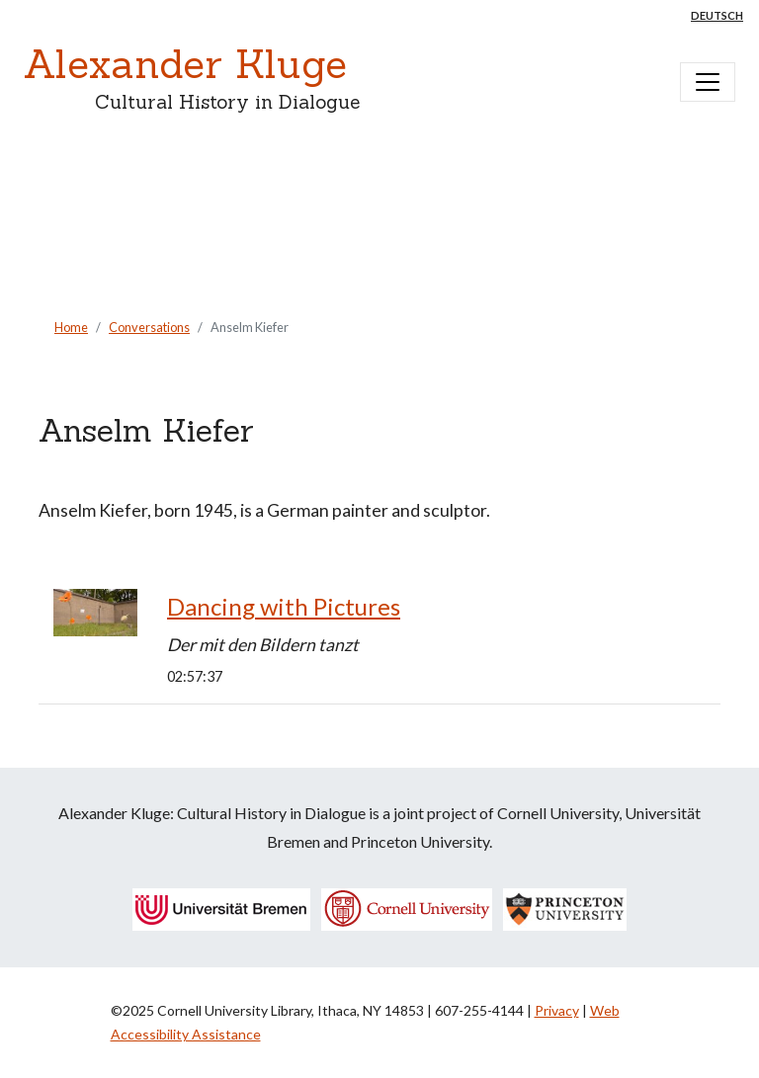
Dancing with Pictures (283, 606)
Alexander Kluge (185, 64)
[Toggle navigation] (707, 82)
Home (71, 327)
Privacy (557, 1010)
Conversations (149, 327)
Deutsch (717, 15)
